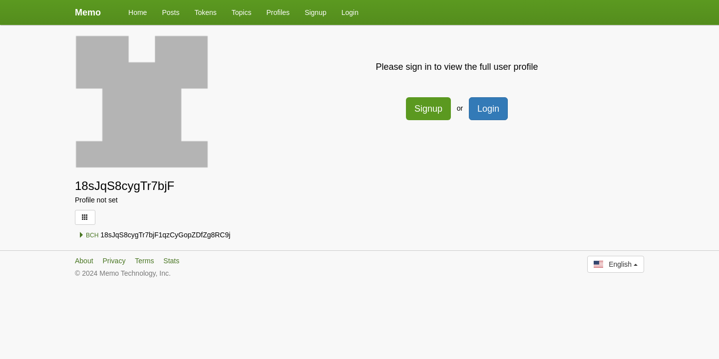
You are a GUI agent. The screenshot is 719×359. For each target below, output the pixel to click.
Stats (171, 261)
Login (350, 12)
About (84, 261)
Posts (170, 12)
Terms (144, 261)
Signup (316, 12)
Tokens (205, 12)
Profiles (278, 12)
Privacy (113, 261)
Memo (88, 12)
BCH (88, 235)
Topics (242, 12)
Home (137, 12)
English (616, 264)
